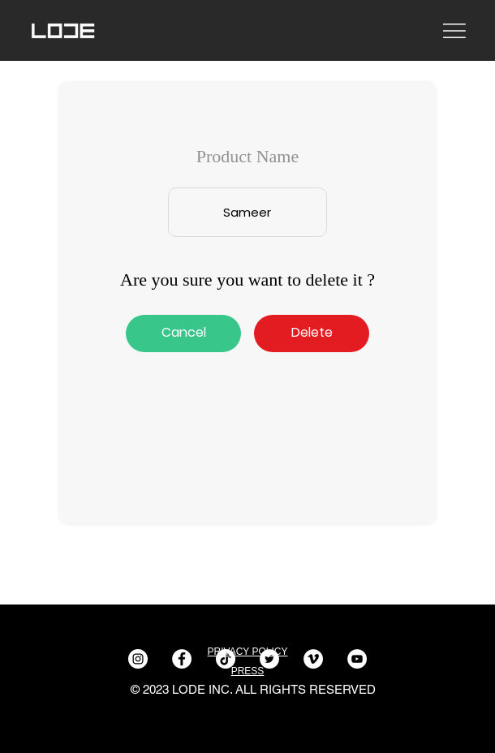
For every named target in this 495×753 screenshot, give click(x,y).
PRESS (248, 671)
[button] (311, 333)
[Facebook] (182, 659)
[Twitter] (269, 659)
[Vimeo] (313, 659)
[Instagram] (138, 659)
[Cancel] (183, 333)
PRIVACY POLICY (248, 651)
